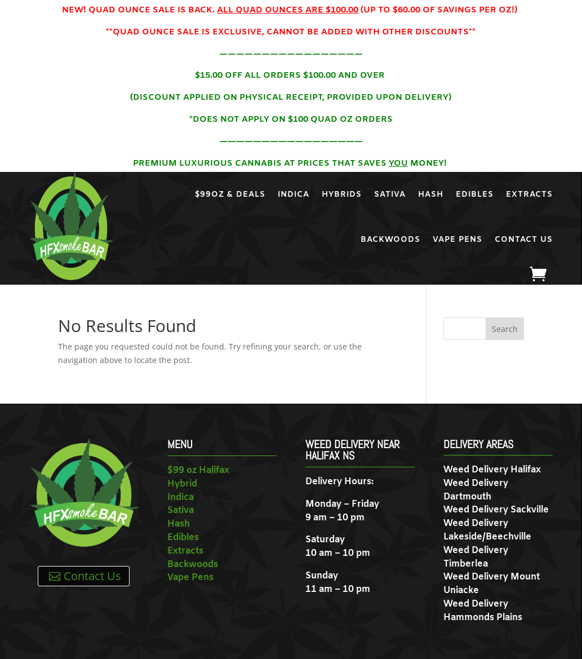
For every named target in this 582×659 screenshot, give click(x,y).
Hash (430, 194)
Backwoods (390, 240)
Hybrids (342, 194)
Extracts (529, 194)
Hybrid (182, 484)
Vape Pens (457, 240)
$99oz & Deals (230, 194)
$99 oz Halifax (198, 470)
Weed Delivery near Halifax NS (352, 450)
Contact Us (524, 240)
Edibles (475, 194)
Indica (293, 194)
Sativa (390, 194)
